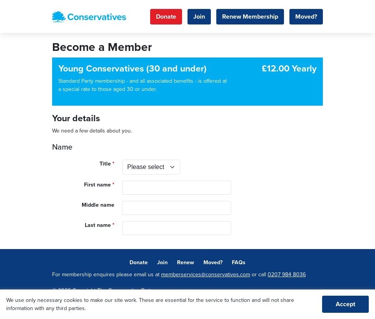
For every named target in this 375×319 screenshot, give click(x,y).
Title (105, 163)
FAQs (238, 262)
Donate (166, 17)
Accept (345, 304)
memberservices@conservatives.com (205, 274)
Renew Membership (250, 17)
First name (97, 184)
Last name (98, 225)
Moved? (306, 17)
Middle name (98, 205)
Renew (185, 262)
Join (199, 17)
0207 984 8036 (287, 274)
